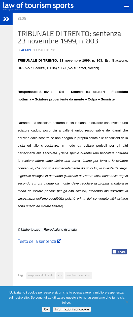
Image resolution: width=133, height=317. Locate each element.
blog (22, 18)
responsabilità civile (40, 275)
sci (60, 275)
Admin (26, 50)
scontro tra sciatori (78, 275)
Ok (46, 309)
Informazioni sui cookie (72, 309)
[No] (126, 301)
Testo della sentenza (39, 241)
